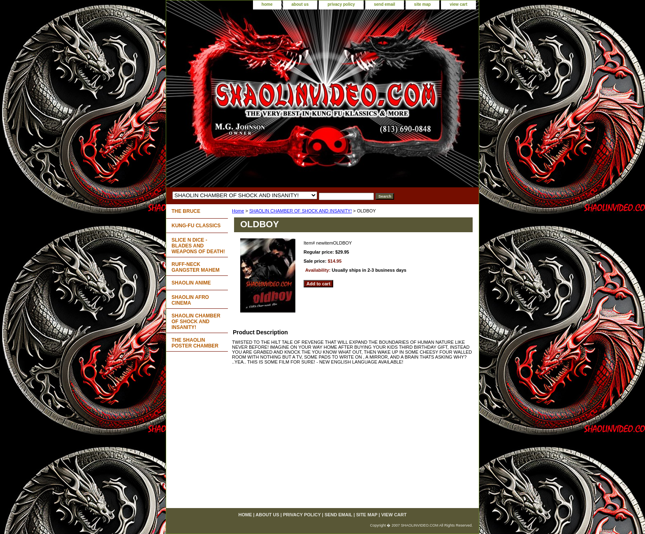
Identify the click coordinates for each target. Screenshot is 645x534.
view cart (458, 4)
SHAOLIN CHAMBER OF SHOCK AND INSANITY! (300, 210)
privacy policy (341, 4)
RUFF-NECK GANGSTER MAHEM (196, 267)
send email (384, 4)
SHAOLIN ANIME (191, 283)
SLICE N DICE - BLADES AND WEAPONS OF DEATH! (198, 245)
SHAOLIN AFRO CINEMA (190, 300)
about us (300, 4)
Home (238, 210)
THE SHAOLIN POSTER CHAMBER (195, 343)
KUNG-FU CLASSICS (196, 226)
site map (422, 4)
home (267, 4)
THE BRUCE (186, 211)
